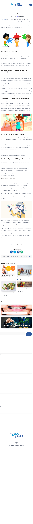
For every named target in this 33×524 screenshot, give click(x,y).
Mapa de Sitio (17, 443)
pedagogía (4, 19)
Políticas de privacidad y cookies (16, 445)
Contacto (17, 442)
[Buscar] (29, 334)
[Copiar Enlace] (16, 256)
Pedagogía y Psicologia (17, 244)
